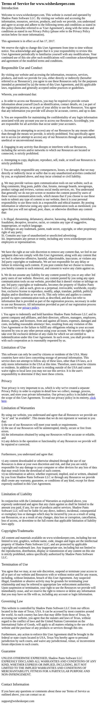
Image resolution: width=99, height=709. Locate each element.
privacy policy (30, 307)
